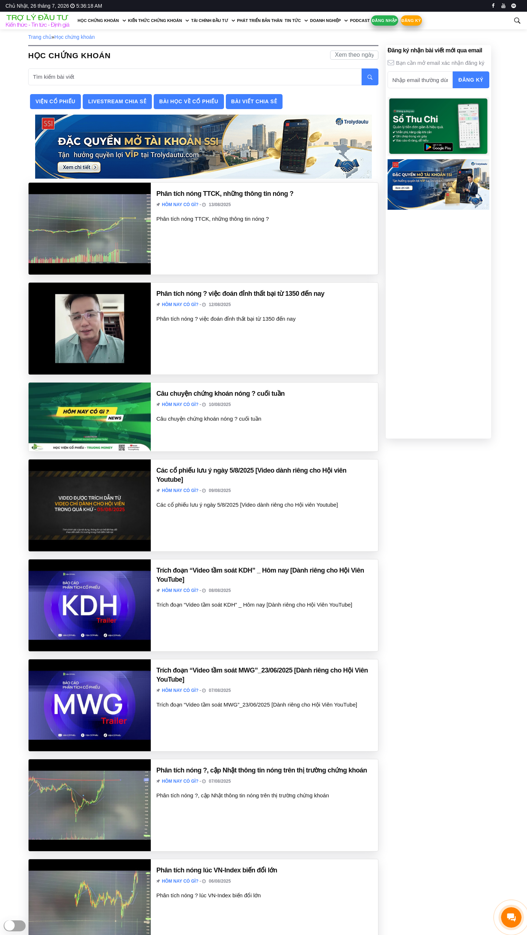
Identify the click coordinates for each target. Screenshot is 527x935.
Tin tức (293, 20)
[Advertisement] (438, 323)
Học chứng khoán (98, 20)
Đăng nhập (384, 20)
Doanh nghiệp (325, 20)
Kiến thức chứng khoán (155, 20)
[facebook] (493, 6)
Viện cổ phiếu (55, 101)
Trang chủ (40, 37)
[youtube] (503, 6)
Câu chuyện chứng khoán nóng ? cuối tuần (220, 393)
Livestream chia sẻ (117, 101)
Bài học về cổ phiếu (188, 101)
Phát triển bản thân (260, 20)
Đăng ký (411, 20)
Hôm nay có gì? (180, 204)
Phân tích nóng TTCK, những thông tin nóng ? (224, 193)
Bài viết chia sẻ (254, 101)
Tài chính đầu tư (209, 20)
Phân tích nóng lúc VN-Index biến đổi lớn (216, 870)
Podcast (360, 20)
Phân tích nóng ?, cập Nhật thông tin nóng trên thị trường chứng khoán (261, 770)
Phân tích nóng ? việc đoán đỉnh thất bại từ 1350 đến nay (240, 293)
